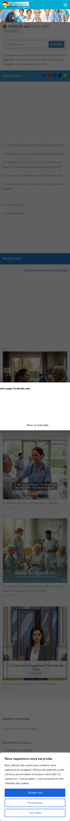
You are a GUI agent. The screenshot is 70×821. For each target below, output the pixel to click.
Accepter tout (35, 792)
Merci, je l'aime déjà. (38, 425)
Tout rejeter (35, 812)
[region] (35, 787)
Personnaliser (35, 802)
